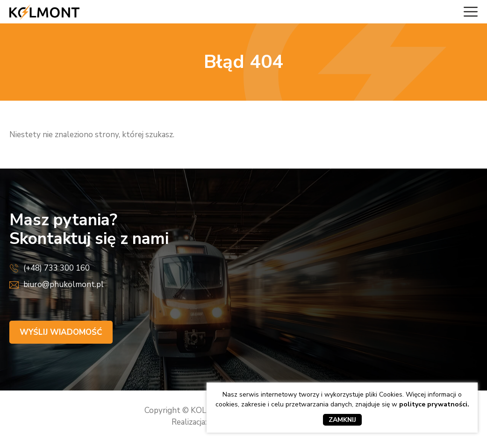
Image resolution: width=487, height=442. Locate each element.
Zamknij (342, 419)
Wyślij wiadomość (61, 332)
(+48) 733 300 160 (56, 268)
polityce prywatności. (434, 404)
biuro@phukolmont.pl (63, 284)
